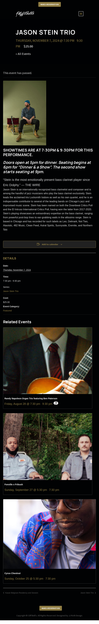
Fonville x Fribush (13, 484)
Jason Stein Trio (10, 291)
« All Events (23, 54)
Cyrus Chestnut (12, 573)
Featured (7, 310)
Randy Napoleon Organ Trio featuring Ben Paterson (30, 398)
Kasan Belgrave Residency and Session (21, 593)
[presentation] (47, 360)
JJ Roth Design (75, 615)
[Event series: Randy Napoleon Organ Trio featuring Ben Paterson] (56, 403)
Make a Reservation (49, 4)
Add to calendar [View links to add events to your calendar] (50, 244)
